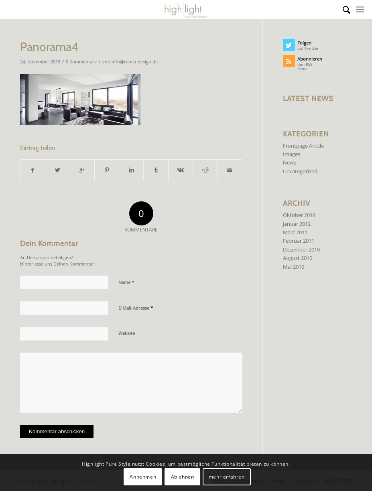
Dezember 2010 (301, 249)
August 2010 (297, 258)
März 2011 (295, 232)
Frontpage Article (303, 145)
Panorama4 (49, 46)
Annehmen (143, 476)
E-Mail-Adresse (135, 307)
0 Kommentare (81, 62)
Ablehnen (182, 476)
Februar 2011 (298, 240)
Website (126, 333)
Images (291, 154)
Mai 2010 (293, 266)
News (289, 162)
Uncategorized (300, 171)
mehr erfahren (227, 476)
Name (126, 282)
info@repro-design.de (135, 62)
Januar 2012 (297, 223)
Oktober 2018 (299, 215)
